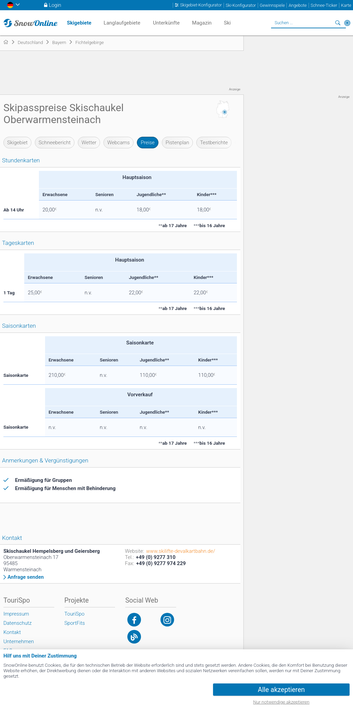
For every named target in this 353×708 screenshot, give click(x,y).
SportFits (75, 623)
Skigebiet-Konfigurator (201, 5)
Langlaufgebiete (122, 23)
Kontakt (12, 632)
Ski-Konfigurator (241, 5)
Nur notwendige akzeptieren (281, 702)
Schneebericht (55, 142)
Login (55, 5)
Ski (227, 23)
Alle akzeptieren (281, 690)
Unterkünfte (166, 23)
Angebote (297, 5)
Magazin (202, 23)
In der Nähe (347, 22)
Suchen (337, 22)
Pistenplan (177, 142)
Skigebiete (79, 23)
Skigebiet (17, 142)
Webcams (118, 142)
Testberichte (214, 142)
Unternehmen (18, 641)
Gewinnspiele (272, 5)
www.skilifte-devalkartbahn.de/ (180, 551)
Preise (148, 142)
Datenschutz (17, 623)
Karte (346, 5)
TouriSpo (75, 614)
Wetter (89, 142)
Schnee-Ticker (324, 5)
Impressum (16, 614)
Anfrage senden (26, 577)
